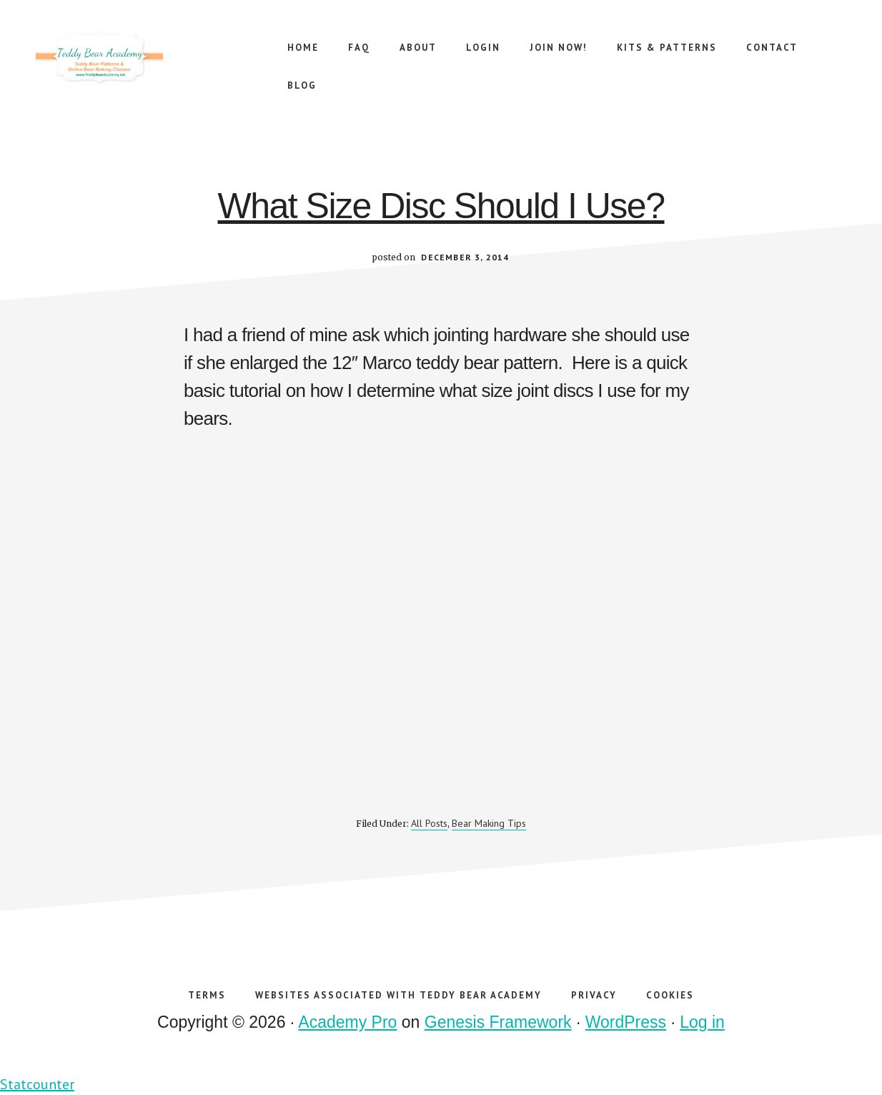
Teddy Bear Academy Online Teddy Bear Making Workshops (143, 57)
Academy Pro (347, 1022)
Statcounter (37, 1084)
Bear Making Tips (489, 823)
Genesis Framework (498, 1022)
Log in (702, 1022)
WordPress (625, 1022)
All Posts (429, 823)
